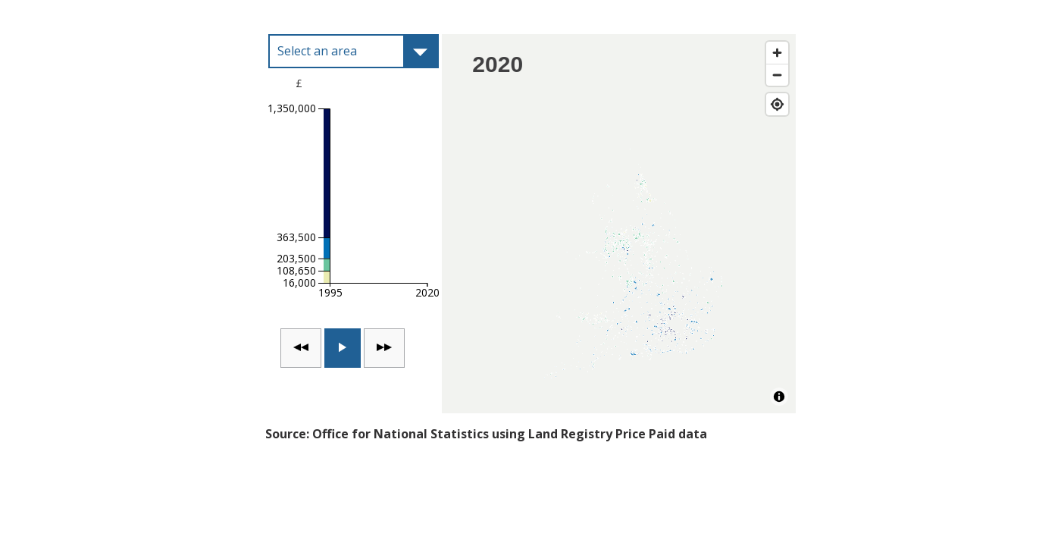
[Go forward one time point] (384, 348)
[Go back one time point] (300, 348)
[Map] (619, 223)
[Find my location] (777, 104)
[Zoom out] (777, 75)
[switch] (342, 348)
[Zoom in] (777, 53)
